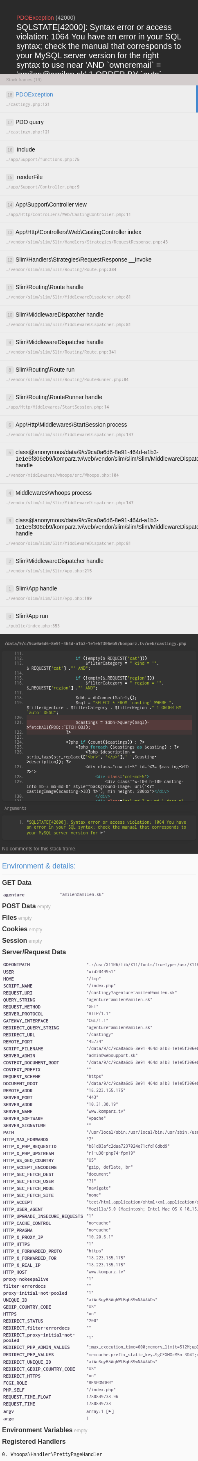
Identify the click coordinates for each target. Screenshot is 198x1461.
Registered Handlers (34, 1441)
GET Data (17, 882)
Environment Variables (37, 1430)
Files (9, 917)
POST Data (19, 906)
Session (14, 940)
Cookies (14, 929)
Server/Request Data (34, 952)
